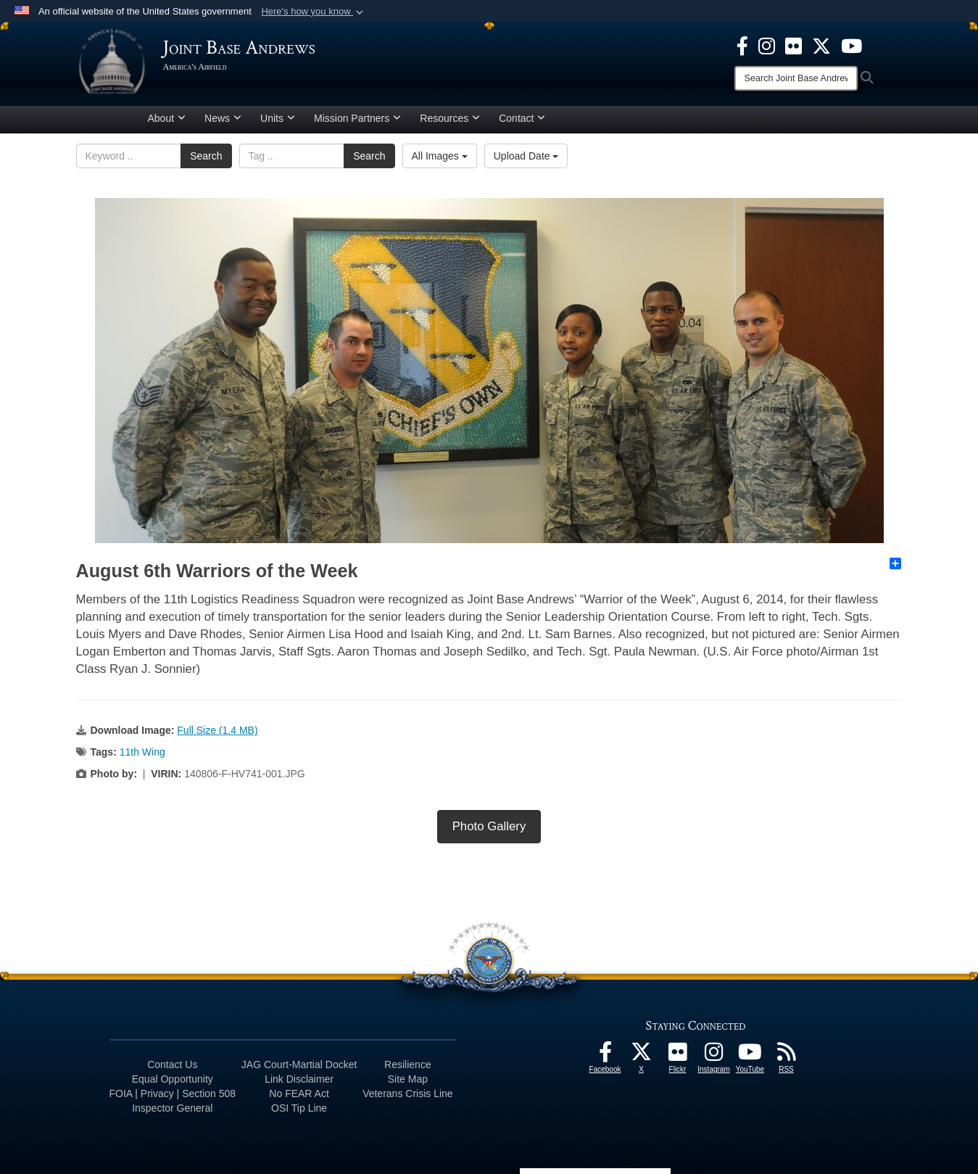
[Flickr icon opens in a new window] (793, 45)
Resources (450, 118)
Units (277, 118)
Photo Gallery (489, 826)
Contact (522, 118)
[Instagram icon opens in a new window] (766, 45)
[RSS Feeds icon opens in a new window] (786, 1056)
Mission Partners (357, 118)
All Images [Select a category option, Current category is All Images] (440, 156)
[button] (313, 11)
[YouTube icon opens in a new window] (851, 45)
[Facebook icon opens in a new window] (742, 45)
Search (206, 156)
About (167, 118)
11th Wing (142, 752)
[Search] (796, 78)
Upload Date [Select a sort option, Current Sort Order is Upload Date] (526, 156)
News (222, 118)
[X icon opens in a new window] (821, 45)
